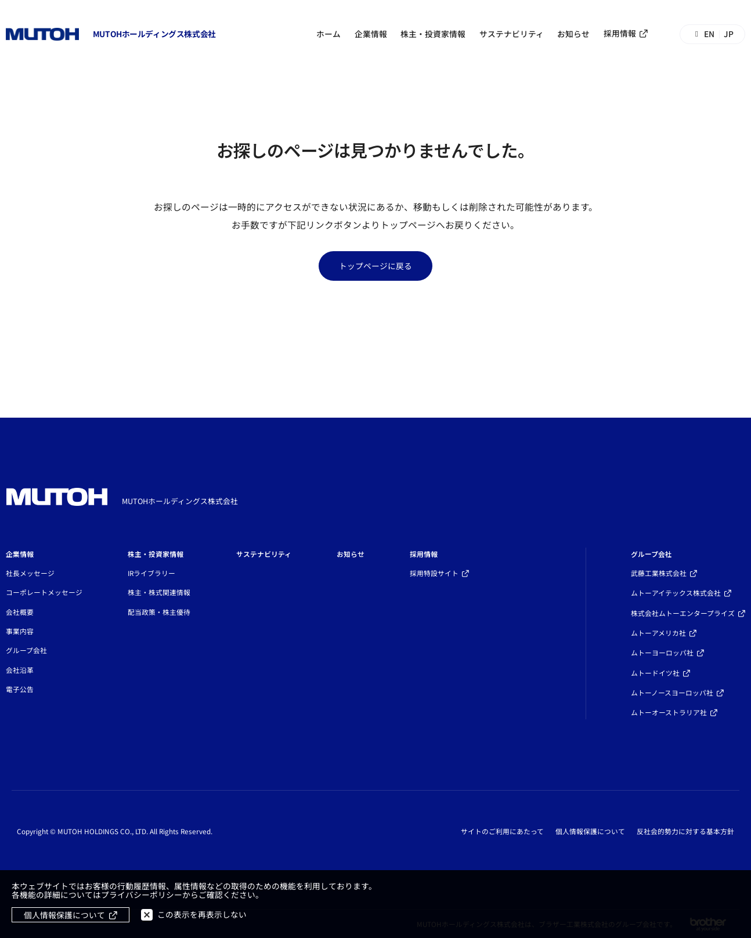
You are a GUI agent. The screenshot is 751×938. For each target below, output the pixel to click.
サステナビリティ (511, 33)
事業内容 (20, 631)
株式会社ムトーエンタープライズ (683, 613)
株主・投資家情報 (432, 33)
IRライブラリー (151, 573)
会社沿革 (20, 670)
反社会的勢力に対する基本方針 (685, 831)
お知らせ (573, 33)
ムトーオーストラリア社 (669, 712)
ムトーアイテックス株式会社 (676, 592)
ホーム (328, 33)
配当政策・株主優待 (159, 612)
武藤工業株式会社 (659, 573)
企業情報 (371, 33)
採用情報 (620, 33)
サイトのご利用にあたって (502, 831)
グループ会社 (26, 650)
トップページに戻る (375, 265)
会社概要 (20, 612)
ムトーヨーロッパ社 (662, 652)
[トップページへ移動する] (111, 34)
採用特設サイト (434, 573)
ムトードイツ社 (655, 673)
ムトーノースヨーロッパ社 (672, 692)
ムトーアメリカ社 (658, 633)
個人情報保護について (590, 831)
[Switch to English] (712, 34)
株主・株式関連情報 (159, 592)
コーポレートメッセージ (44, 592)
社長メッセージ (30, 573)
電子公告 (20, 689)
